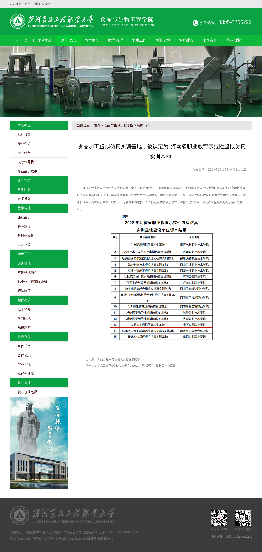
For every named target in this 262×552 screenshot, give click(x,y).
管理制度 (24, 226)
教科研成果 (26, 235)
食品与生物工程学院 (118, 125)
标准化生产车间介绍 (32, 281)
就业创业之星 (27, 392)
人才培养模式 (27, 162)
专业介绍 (24, 143)
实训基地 (162, 40)
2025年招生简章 (20, 4)
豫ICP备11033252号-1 (99, 538)
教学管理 (115, 40)
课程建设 (24, 217)
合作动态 (24, 355)
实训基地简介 (27, 272)
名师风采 (24, 199)
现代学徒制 (26, 373)
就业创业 (233, 40)
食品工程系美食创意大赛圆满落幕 (118, 359)
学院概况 (45, 40)
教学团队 (92, 40)
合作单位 (24, 346)
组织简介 (24, 309)
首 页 (21, 40)
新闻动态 (68, 40)
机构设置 (24, 134)
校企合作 (209, 40)
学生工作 (139, 40)
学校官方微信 (41, 4)
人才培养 (24, 245)
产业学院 (24, 364)
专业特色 (24, 153)
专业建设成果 (27, 171)
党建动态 (24, 327)
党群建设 (186, 40)
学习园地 (24, 318)
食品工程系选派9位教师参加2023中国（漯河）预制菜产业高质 (136, 365)
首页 (97, 125)
